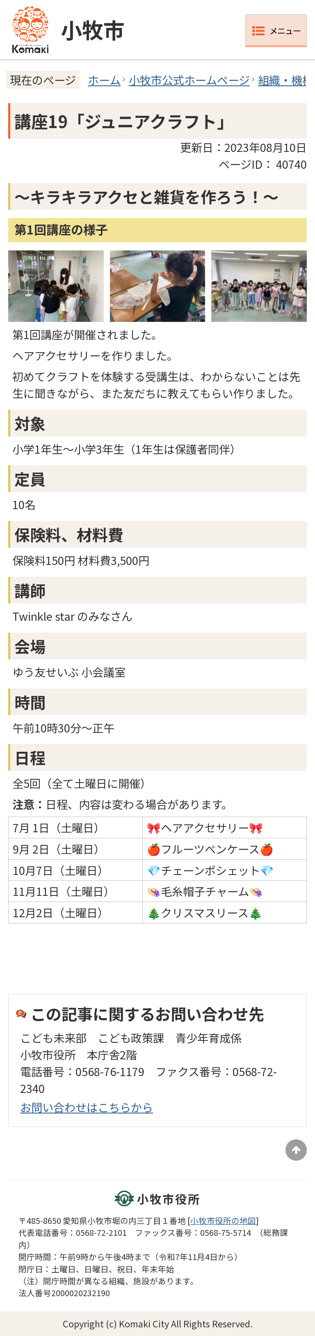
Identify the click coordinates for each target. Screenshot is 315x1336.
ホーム (104, 79)
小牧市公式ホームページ (189, 79)
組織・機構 (285, 79)
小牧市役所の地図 (223, 1220)
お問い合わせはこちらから (86, 1107)
